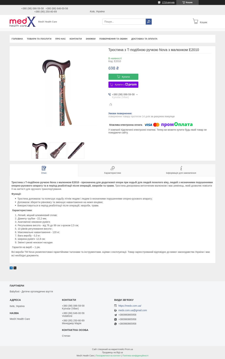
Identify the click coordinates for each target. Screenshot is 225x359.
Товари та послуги (39, 38)
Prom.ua (129, 349)
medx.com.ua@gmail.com (132, 310)
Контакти (76, 38)
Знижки (90, 38)
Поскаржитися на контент (108, 355)
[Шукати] (149, 22)
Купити (126, 76)
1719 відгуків (168, 2)
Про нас (60, 38)
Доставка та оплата (144, 38)
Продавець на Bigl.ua (112, 352)
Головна (17, 38)
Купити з (126, 84)
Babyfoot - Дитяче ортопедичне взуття (31, 291)
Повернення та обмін (113, 38)
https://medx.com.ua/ (129, 305)
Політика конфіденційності (136, 355)
